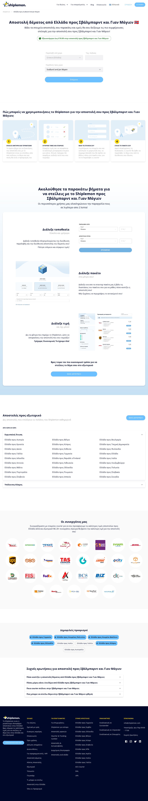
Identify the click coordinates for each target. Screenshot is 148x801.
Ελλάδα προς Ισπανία (61, 477)
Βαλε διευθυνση (74, 373)
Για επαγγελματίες (79, 4)
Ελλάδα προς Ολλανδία (62, 467)
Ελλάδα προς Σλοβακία (110, 472)
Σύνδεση (128, 5)
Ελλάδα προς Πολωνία (109, 467)
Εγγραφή (140, 5)
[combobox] (64, 57)
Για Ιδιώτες (62, 4)
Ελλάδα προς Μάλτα (13, 467)
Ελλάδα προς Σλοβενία (15, 477)
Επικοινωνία (101, 5)
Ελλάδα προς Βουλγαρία (110, 439)
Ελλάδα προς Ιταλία (108, 458)
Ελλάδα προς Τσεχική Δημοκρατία (114, 444)
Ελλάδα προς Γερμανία (62, 453)
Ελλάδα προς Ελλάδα (109, 453)
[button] (74, 434)
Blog (92, 5)
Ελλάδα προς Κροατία (14, 444)
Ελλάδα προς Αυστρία (14, 439)
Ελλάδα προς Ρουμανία (62, 472)
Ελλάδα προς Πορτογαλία (16, 472)
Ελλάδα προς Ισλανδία (14, 458)
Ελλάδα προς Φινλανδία (110, 449)
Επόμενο (74, 79)
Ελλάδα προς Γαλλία (13, 453)
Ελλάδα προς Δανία (13, 449)
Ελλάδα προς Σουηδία (109, 477)
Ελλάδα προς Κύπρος (61, 444)
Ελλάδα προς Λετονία (14, 463)
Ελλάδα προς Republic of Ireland (66, 458)
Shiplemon (6, 12)
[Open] (100, 69)
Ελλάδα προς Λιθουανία (62, 463)
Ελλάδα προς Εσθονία (61, 449)
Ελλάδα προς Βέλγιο (61, 439)
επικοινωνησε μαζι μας (13, 743)
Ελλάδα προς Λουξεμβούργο (112, 463)
